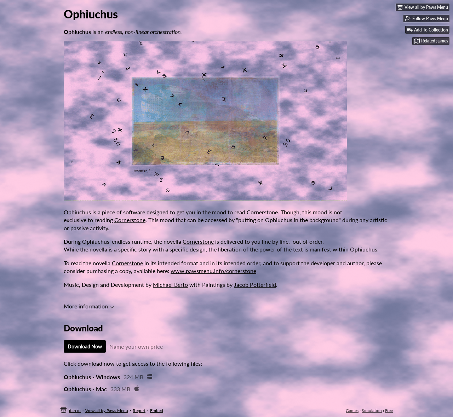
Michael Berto (170, 284)
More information (89, 306)
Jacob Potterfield (255, 284)
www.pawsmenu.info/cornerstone (213, 270)
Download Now (85, 346)
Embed (156, 410)
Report (139, 410)
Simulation (372, 410)
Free (389, 410)
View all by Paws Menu (106, 410)
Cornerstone (262, 212)
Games (352, 410)
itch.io (75, 410)
